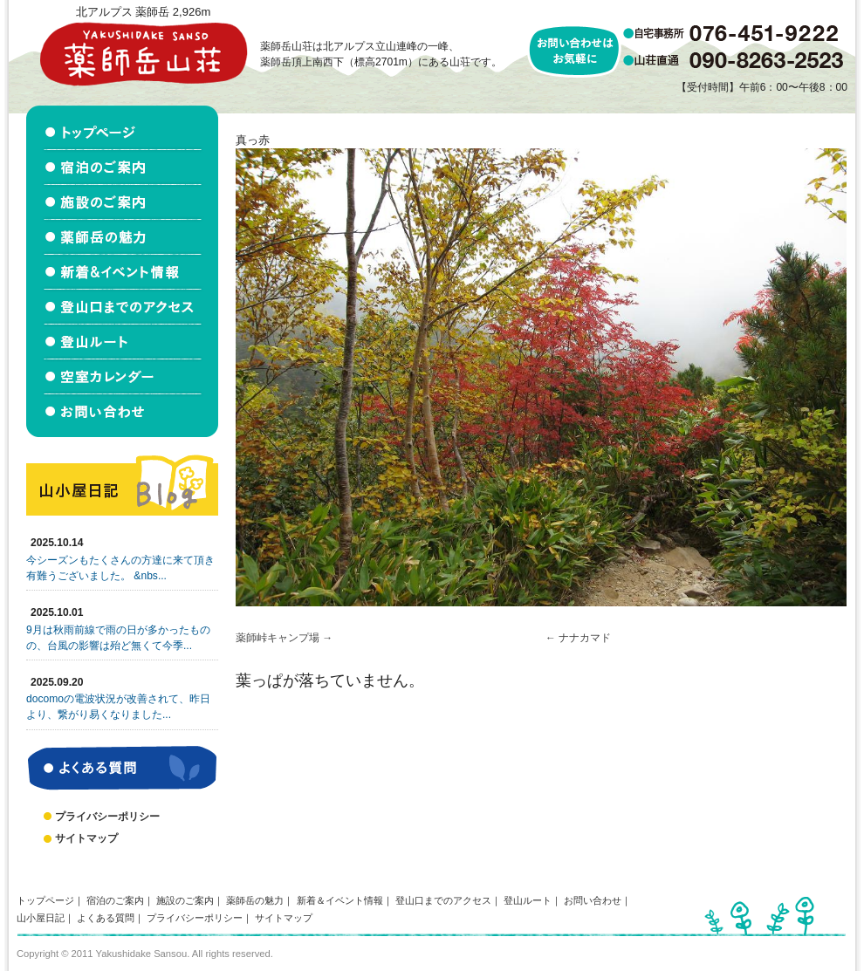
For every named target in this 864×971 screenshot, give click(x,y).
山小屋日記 (41, 918)
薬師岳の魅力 (255, 900)
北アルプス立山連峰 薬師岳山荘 (143, 53)
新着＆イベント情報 (340, 900)
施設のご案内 (185, 900)
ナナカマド (585, 638)
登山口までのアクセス (443, 900)
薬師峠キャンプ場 (277, 638)
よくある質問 (105, 918)
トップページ (45, 900)
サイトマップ (86, 838)
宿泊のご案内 (115, 900)
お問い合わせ (592, 900)
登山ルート (528, 900)
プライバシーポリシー (107, 816)
